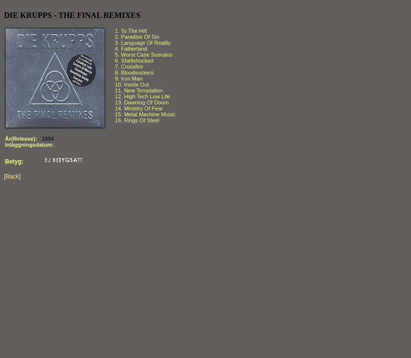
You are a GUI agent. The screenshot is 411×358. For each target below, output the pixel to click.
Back (12, 176)
